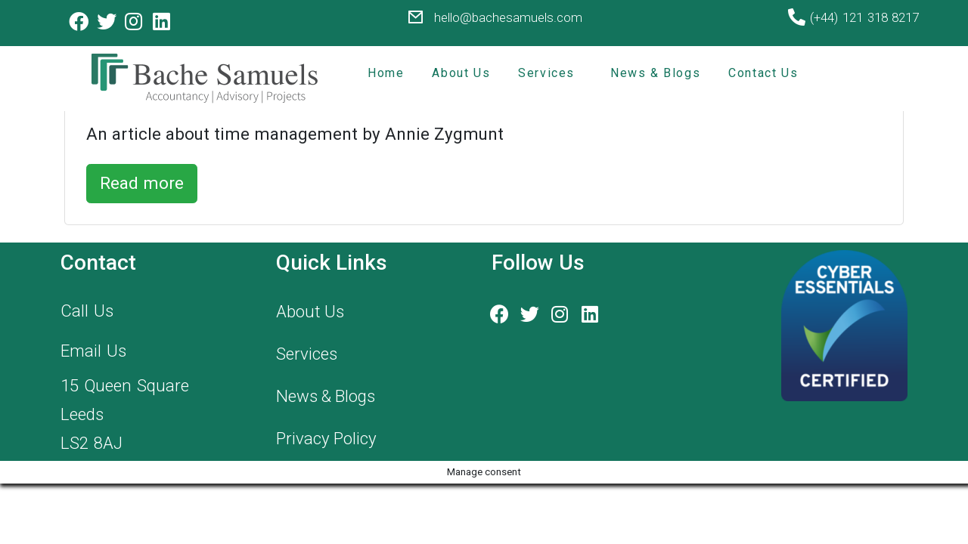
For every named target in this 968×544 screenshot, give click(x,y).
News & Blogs (655, 73)
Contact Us (763, 73)
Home (386, 73)
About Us (461, 73)
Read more (142, 183)
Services (546, 73)
